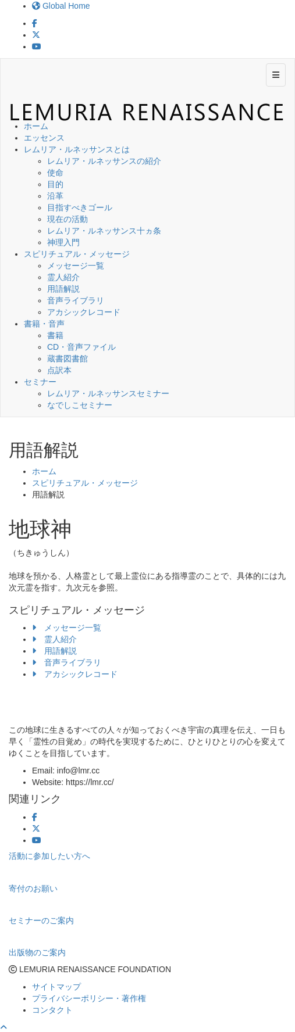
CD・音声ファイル (81, 347)
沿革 (55, 195)
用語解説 (63, 288)
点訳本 (59, 370)
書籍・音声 (44, 323)
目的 (55, 184)
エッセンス (44, 137)
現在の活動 (67, 219)
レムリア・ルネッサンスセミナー (108, 393)
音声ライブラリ (75, 300)
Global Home (61, 5)
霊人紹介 (63, 277)
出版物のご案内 (37, 952)
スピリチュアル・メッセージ (77, 254)
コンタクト (52, 1010)
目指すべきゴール (79, 207)
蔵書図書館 (67, 358)
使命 (55, 172)
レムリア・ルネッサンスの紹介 (104, 161)
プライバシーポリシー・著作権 (89, 998)
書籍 (55, 335)
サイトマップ (56, 986)
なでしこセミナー (79, 405)
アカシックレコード (83, 312)
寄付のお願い (33, 888)
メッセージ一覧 (75, 265)
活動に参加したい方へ (49, 856)
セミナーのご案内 (41, 920)
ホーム (36, 126)
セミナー (40, 381)
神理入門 (63, 242)
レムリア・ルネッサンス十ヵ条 (104, 230)
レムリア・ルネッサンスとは (77, 149)
